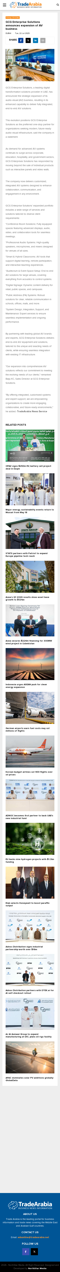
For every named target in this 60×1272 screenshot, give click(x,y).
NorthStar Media (37, 1268)
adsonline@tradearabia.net (33, 1237)
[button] (58, 5)
